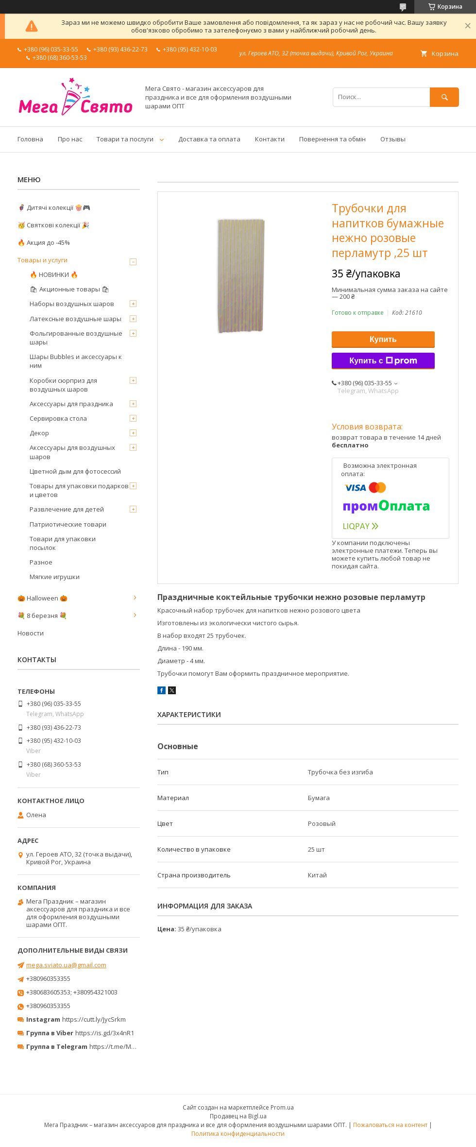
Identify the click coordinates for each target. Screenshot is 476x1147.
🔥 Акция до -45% (43, 242)
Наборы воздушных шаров (72, 303)
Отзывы (393, 139)
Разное (41, 562)
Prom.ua (282, 1107)
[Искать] (444, 96)
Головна (30, 139)
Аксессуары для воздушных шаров (72, 452)
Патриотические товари (68, 524)
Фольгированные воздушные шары (76, 337)
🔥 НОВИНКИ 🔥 (54, 274)
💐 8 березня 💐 (42, 615)
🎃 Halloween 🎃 (42, 598)
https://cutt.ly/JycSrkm (94, 1019)
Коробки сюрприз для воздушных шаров (63, 385)
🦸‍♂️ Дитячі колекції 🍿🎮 (53, 207)
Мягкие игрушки (55, 576)
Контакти (270, 139)
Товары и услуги (42, 260)
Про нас (70, 139)
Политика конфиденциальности (238, 1134)
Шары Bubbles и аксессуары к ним (76, 361)
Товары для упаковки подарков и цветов (79, 490)
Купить (383, 339)
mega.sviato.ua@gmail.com (66, 965)
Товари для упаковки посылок (63, 543)
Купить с (383, 361)
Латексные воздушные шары (75, 318)
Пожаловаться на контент (390, 1125)
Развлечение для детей (67, 509)
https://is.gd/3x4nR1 (104, 1032)
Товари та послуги (125, 139)
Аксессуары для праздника (71, 403)
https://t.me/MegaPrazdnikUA (133, 1046)
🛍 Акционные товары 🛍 (70, 289)
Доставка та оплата (209, 139)
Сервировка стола (58, 418)
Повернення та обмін (332, 139)
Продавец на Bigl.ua (238, 1116)
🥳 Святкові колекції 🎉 (53, 225)
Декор (39, 432)
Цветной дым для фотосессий (75, 471)
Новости (30, 633)
